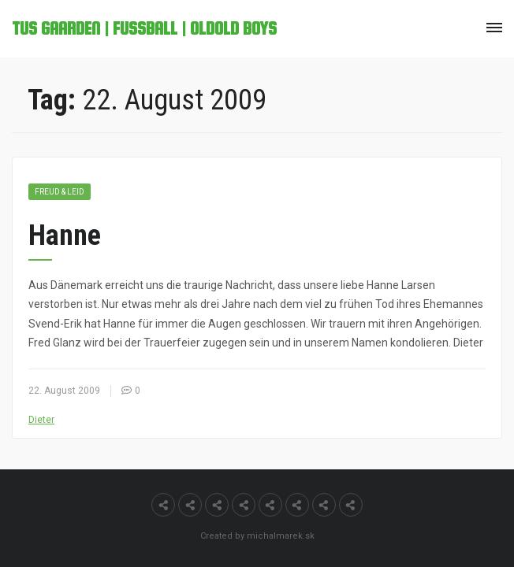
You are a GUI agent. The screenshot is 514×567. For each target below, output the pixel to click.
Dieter (41, 419)
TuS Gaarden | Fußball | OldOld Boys (144, 28)
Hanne (64, 235)
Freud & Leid (59, 191)
